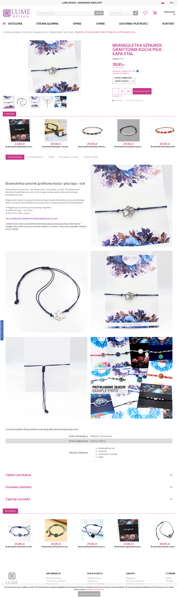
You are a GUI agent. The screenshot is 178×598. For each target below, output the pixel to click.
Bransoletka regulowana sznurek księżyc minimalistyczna (20, 146)
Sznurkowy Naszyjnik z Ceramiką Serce (56, 146)
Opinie (77, 23)
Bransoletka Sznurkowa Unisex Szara (92, 146)
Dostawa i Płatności (133, 23)
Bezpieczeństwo (53, 578)
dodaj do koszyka (142, 91)
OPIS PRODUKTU (15, 157)
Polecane (9, 114)
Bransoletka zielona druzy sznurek (56, 546)
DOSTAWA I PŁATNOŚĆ (69, 157)
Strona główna (47, 23)
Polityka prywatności (56, 581)
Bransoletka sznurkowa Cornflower (20, 546)
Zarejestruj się (94, 578)
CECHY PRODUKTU (35, 157)
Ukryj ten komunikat (89, 594)
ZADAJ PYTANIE (90, 157)
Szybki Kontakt (2, 330)
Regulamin (131, 578)
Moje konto (94, 573)
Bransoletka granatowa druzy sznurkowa (92, 546)
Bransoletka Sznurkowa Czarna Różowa (128, 146)
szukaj (99, 13)
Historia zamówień (96, 584)
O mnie (100, 23)
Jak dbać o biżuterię (135, 584)
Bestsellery (10, 511)
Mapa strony (52, 584)
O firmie (170, 573)
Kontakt (168, 23)
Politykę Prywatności (95, 589)
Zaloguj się (92, 581)
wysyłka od (121, 73)
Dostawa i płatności (135, 581)
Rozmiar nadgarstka (122, 78)
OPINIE (51, 157)
